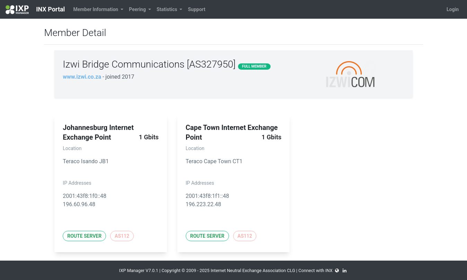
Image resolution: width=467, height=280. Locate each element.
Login (453, 9)
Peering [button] (138, 9)
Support (196, 9)
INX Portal (35, 9)
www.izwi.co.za (82, 76)
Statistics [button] (167, 9)
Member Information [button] (96, 9)
